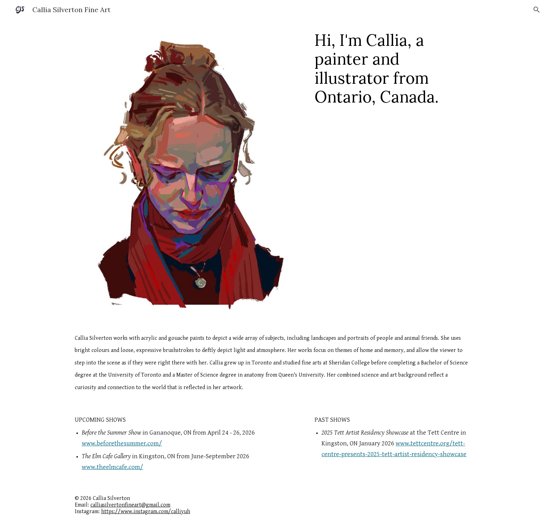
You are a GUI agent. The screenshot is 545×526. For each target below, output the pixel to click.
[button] (536, 9)
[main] (392, 68)
